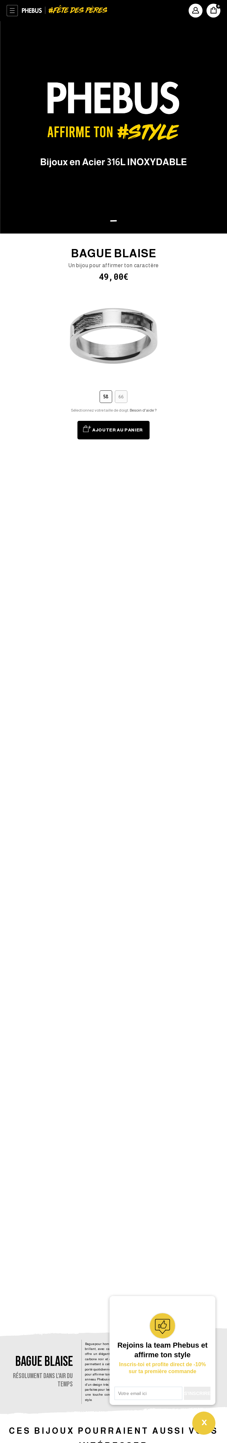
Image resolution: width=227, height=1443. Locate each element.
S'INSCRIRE (197, 1393)
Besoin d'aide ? (143, 410)
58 (106, 396)
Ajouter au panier (117, 429)
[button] (113, 221)
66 (121, 396)
